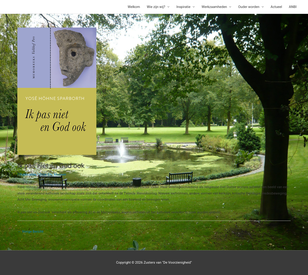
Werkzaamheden (214, 7)
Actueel (276, 7)
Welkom (134, 7)
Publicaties (28, 174)
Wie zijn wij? (156, 7)
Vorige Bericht (30, 232)
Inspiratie (183, 7)
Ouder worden (248, 7)
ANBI (293, 7)
